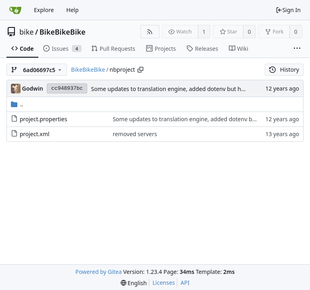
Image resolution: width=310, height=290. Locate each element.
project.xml (35, 134)
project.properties (43, 119)
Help (72, 10)
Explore (44, 10)
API (184, 282)
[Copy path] (140, 69)
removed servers (135, 134)
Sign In (288, 10)
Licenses (164, 282)
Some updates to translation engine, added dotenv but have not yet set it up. (193, 89)
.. (17, 104)
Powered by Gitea (98, 272)
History (284, 69)
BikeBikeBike (63, 32)
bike (26, 32)
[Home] (15, 10)
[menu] (134, 283)
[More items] (297, 49)
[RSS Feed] (149, 31)
